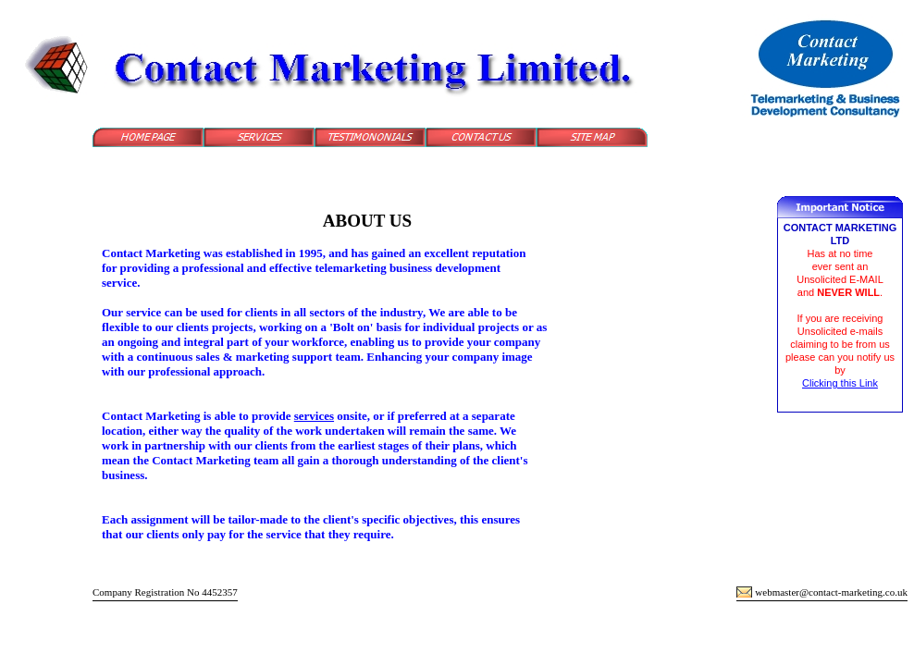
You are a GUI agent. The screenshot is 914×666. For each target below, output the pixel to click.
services (314, 416)
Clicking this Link (840, 382)
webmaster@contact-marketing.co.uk (831, 592)
